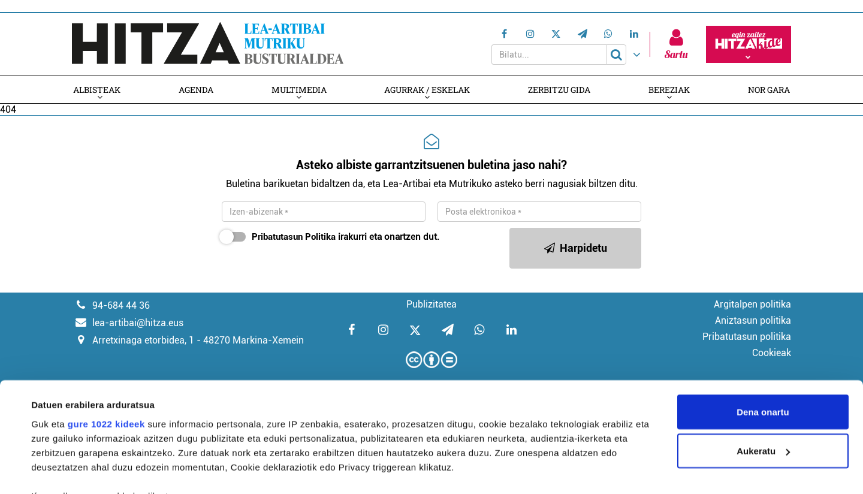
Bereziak (670, 89)
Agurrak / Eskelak (427, 89)
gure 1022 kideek (106, 338)
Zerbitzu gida (560, 89)
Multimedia (298, 89)
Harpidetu (575, 248)
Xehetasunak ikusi (71, 470)
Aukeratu (763, 365)
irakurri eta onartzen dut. (342, 236)
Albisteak (95, 89)
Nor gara (770, 89)
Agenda (195, 89)
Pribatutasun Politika (294, 236)
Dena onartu (763, 326)
